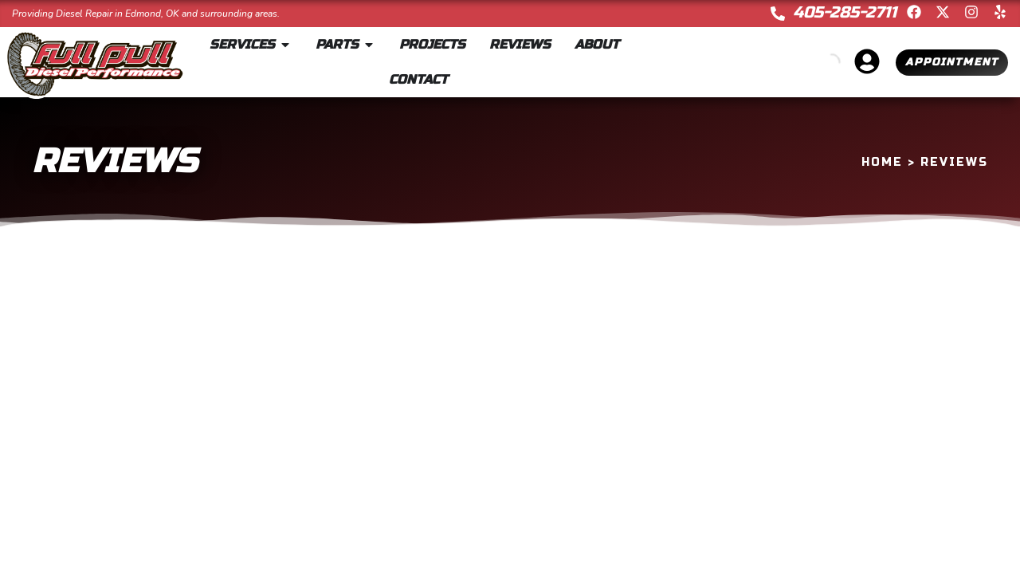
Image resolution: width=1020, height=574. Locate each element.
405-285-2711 (844, 12)
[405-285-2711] (778, 13)
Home (882, 162)
